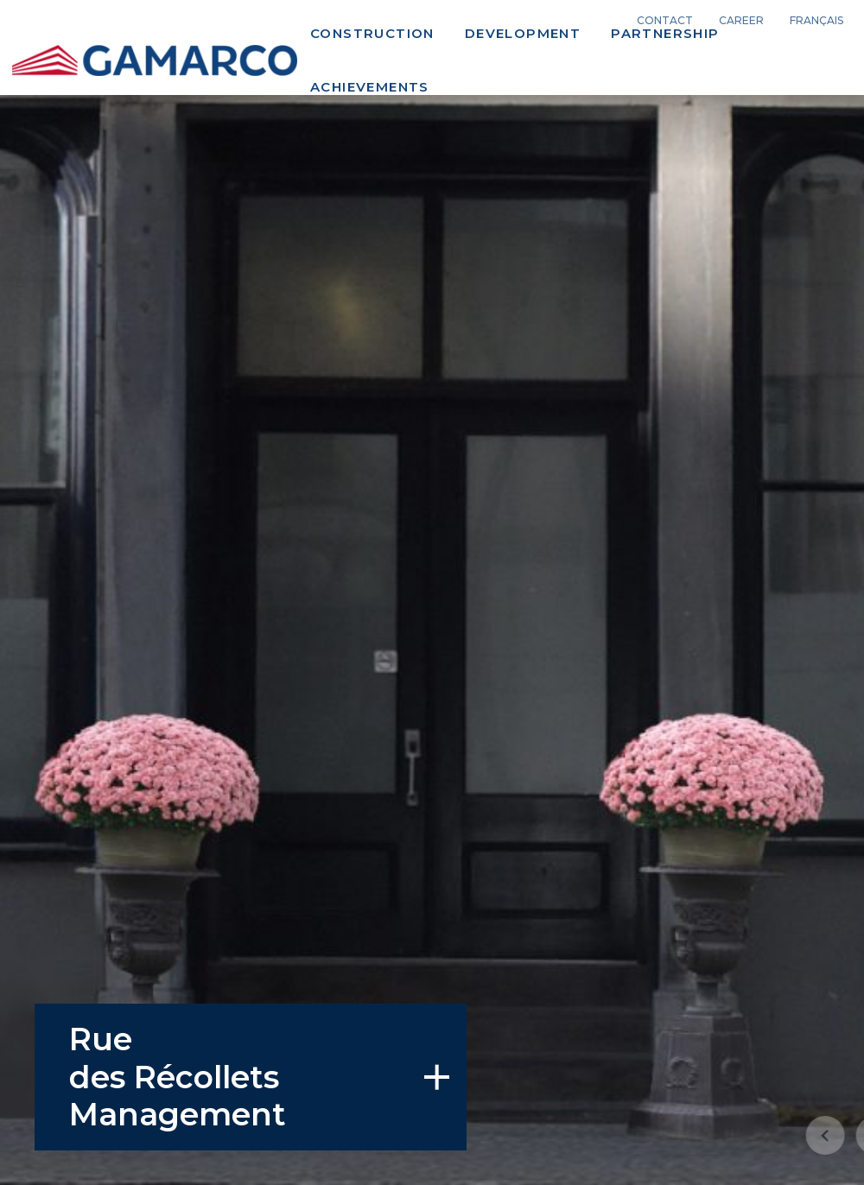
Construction (372, 33)
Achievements (369, 87)
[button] (764, 1135)
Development (523, 33)
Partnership (665, 33)
